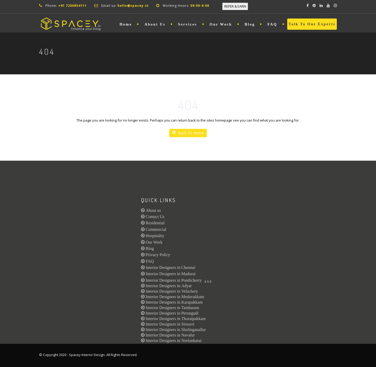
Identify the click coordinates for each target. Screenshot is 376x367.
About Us (154, 24)
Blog (250, 24)
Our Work (221, 24)
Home (126, 24)
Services (187, 24)
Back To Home (188, 132)
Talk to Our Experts (312, 24)
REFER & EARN (235, 6)
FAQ (272, 24)
